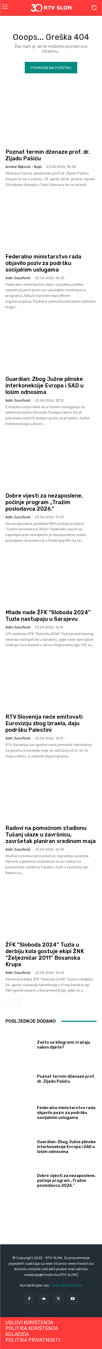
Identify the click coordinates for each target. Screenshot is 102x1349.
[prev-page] (8, 1002)
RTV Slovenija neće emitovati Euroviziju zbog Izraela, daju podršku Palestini (44, 723)
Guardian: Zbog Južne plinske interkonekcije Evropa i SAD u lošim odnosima (44, 385)
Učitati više (50, 1204)
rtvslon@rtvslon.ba (66, 1285)
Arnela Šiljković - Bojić (23, 167)
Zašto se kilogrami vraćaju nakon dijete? (63, 1045)
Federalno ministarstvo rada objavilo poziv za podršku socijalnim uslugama (43, 263)
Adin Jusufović (17, 278)
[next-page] (17, 1002)
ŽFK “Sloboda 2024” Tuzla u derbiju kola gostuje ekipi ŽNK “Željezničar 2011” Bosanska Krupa (44, 954)
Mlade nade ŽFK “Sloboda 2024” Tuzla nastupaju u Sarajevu (48, 615)
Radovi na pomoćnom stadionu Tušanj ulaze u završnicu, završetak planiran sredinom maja (50, 834)
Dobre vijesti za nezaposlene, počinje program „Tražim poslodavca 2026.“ (44, 502)
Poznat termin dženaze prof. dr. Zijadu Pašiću (66, 1079)
